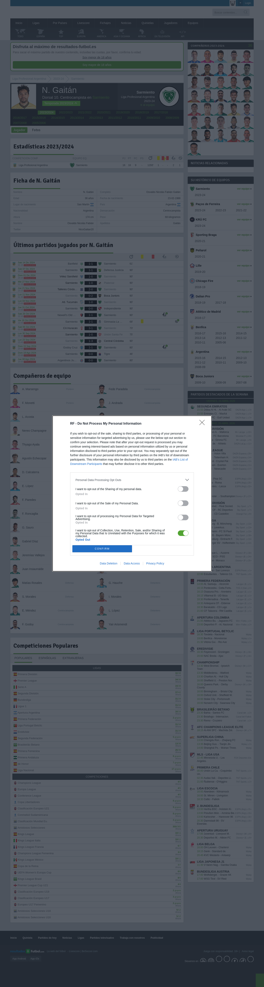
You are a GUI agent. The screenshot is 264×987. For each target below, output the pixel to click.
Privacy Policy (155, 563)
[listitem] (132, 480)
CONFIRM (102, 548)
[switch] (183, 489)
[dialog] (132, 493)
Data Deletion (108, 563)
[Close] (203, 424)
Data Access (132, 563)
